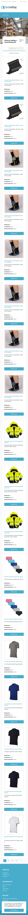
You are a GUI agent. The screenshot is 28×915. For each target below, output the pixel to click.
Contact (26, 1)
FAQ (23, 1)
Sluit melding (14, 910)
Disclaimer (6, 900)
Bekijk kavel (14, 98)
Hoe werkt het (7, 885)
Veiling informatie (14, 53)
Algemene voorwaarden (10, 898)
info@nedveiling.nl (14, 1)
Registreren (6, 874)
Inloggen (5, 873)
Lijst (20, 41)
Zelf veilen (6, 888)
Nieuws (21, 1)
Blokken (21, 40)
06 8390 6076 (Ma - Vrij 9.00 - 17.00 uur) (6, 1)
